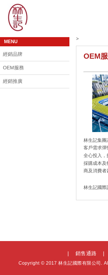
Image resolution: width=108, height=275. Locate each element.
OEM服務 (13, 67)
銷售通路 (86, 253)
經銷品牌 (12, 54)
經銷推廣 (12, 81)
